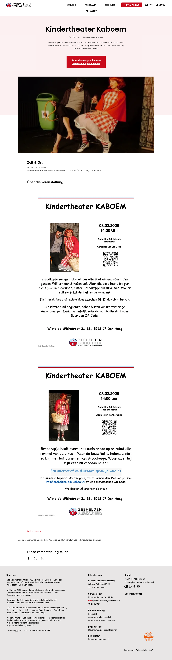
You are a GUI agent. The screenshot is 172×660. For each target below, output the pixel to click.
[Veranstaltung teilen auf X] (35, 558)
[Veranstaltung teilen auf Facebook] (28, 558)
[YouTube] (138, 586)
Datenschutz (141, 650)
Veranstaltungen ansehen (86, 63)
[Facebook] (134, 586)
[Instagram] (130, 586)
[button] (71, 5)
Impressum (129, 650)
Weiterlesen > (34, 531)
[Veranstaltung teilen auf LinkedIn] (42, 558)
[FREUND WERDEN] (131, 5)
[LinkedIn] (126, 586)
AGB (151, 650)
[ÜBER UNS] (160, 5)
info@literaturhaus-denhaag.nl (140, 582)
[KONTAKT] (149, 5)
